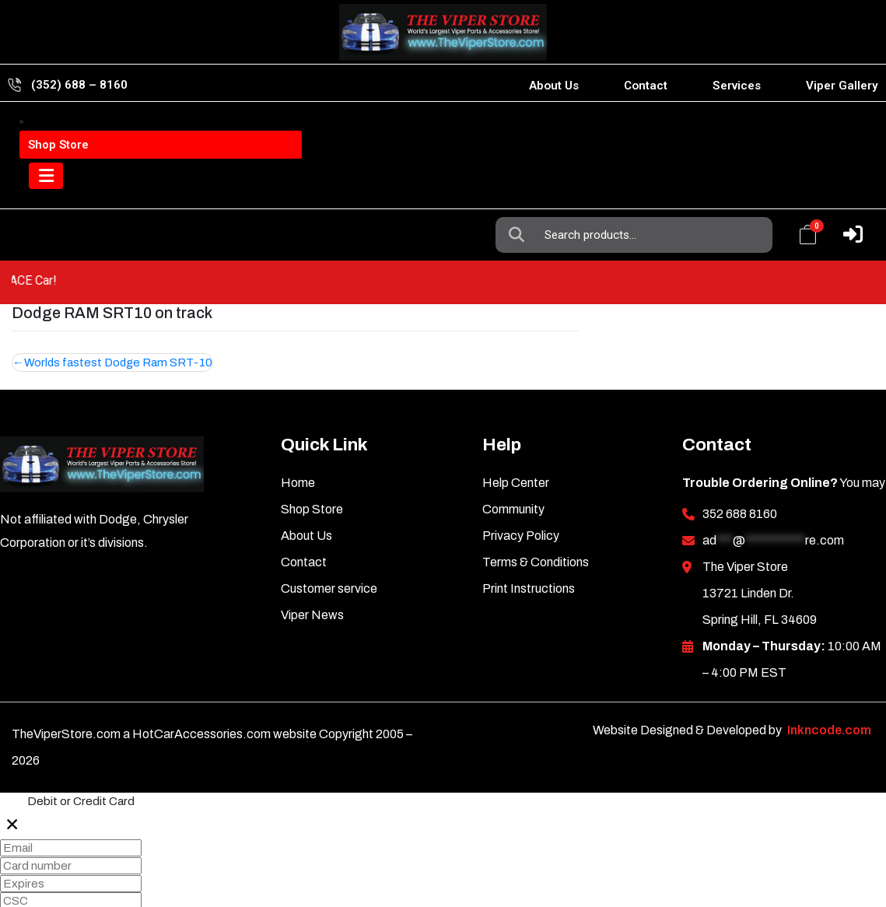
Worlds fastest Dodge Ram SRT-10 (120, 318)
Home (298, 439)
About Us (554, 86)
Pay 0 (21, 895)
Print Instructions (528, 545)
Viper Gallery (842, 86)
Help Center (515, 439)
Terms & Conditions (535, 518)
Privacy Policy (520, 492)
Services (737, 86)
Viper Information (102, 131)
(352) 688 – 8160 (79, 85)
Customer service (329, 545)
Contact (645, 86)
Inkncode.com (829, 686)
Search (520, 131)
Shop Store (312, 465)
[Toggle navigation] (50, 191)
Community (513, 465)
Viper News (312, 571)
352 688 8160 (739, 470)
